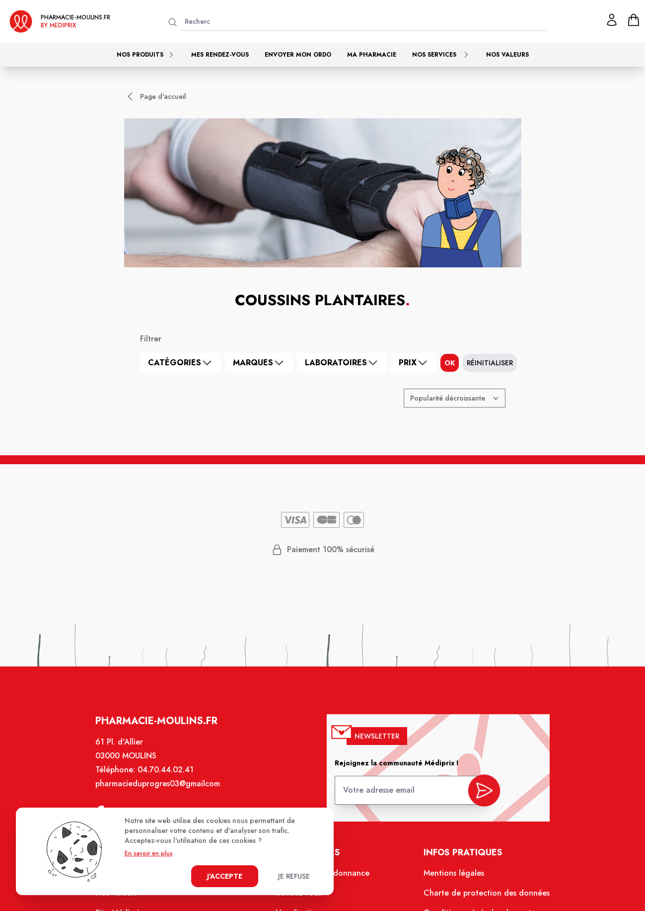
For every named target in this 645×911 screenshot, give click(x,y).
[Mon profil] (612, 20)
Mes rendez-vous (220, 54)
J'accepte (224, 876)
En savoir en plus (149, 853)
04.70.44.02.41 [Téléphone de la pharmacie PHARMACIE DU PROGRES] (170, 777)
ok (449, 363)
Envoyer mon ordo (298, 54)
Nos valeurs (507, 54)
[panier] (634, 20)
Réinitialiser (490, 363)
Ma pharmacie (371, 54)
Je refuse (294, 876)
